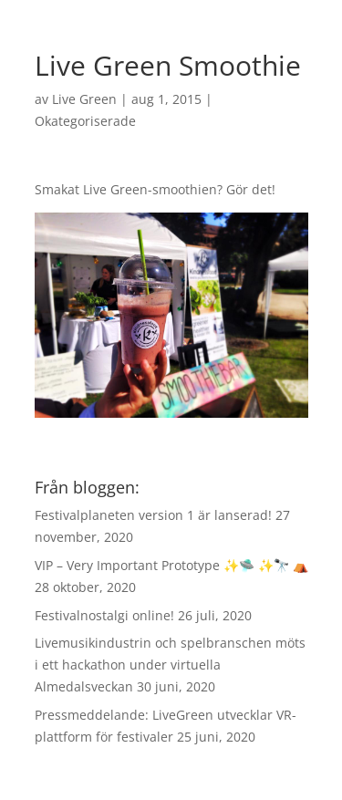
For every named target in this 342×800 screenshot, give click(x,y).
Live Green (84, 99)
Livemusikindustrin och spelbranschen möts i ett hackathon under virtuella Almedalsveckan (170, 664)
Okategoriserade (85, 121)
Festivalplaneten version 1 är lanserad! (153, 515)
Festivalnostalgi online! (104, 615)
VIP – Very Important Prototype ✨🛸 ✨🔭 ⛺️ (171, 565)
